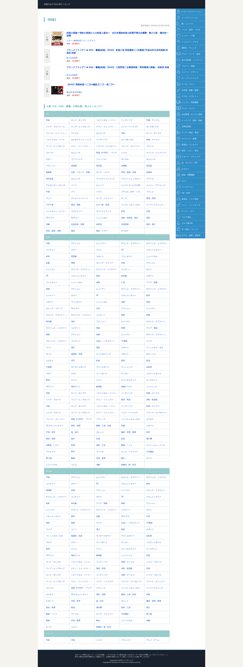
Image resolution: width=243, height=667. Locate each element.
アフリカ (150, 179)
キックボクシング (103, 354)
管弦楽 (149, 166)
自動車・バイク (52, 445)
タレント (100, 432)
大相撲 (49, 367)
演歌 (148, 218)
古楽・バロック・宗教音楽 (82, 172)
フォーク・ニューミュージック (57, 133)
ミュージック (151, 387)
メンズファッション (187, 18)
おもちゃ (182, 169)
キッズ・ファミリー (104, 198)
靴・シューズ (184, 24)
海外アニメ (75, 387)
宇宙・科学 (50, 432)
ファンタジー (126, 256)
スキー (74, 373)
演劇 (48, 224)
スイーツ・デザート (187, 72)
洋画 (148, 211)
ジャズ (124, 153)
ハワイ (99, 192)
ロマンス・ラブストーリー (132, 243)
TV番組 (124, 341)
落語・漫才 (151, 224)
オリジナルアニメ (128, 380)
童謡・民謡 (151, 198)
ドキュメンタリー (153, 250)
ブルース (150, 146)
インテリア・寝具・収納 (189, 120)
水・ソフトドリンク (187, 78)
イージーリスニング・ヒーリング (157, 205)
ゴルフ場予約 (184, 223)
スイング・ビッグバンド (156, 153)
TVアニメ (75, 218)
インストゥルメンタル (130, 205)
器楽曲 (74, 166)
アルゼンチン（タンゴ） (56, 185)
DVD (48, 237)
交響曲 (124, 166)
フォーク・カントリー (130, 146)
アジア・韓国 (151, 282)
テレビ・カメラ (185, 108)
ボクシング (151, 354)
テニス (74, 380)
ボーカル (125, 159)
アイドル (75, 133)
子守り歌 (49, 205)
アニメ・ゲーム (152, 640)
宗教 (123, 426)
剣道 (98, 360)
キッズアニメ (151, 380)
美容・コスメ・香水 (187, 151)
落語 (73, 231)
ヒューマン (101, 243)
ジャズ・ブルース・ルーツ (57, 127)
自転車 (149, 367)
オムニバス (101, 133)
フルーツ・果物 (185, 66)
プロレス (125, 354)
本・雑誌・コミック (187, 229)
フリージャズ (76, 159)
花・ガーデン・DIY (187, 163)
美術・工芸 (101, 445)
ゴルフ (49, 373)
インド (74, 185)
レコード (49, 633)
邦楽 (48, 120)
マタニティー (76, 211)
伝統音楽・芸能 (77, 224)
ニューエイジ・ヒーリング (57, 211)
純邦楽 (99, 224)
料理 (73, 445)
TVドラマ (50, 218)
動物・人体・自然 (103, 426)
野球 (48, 380)
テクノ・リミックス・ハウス (107, 127)
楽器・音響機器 (185, 175)
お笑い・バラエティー (105, 341)
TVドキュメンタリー (54, 426)
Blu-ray (49, 471)
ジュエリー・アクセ (187, 42)
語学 (148, 432)
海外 (73, 321)
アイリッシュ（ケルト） (131, 179)
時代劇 (124, 276)
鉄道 (123, 439)
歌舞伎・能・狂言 (128, 465)
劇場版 (99, 387)
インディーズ (126, 120)
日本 (98, 308)
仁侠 (123, 282)
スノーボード (101, 373)
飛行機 (149, 439)
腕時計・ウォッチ (186, 48)
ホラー (74, 250)
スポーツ (100, 256)
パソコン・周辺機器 (187, 102)
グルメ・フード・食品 (188, 54)
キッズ (124, 198)
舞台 (123, 458)
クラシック (50, 166)
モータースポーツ (78, 367)
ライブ (149, 341)
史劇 (48, 263)
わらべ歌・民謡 (102, 205)
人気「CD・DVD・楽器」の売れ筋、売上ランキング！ (74, 106)
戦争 (48, 256)
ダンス (49, 354)
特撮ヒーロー (126, 387)
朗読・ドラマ (101, 231)
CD (47, 114)
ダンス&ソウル (152, 127)
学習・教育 (101, 458)
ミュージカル (101, 218)
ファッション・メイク (155, 445)
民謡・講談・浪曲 (53, 231)
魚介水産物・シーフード (189, 60)
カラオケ (125, 231)
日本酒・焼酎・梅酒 (187, 90)
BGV (73, 451)
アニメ (49, 198)
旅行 (73, 439)
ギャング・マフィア (104, 263)
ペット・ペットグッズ (188, 205)
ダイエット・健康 (186, 138)
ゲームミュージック (79, 198)
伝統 (98, 439)
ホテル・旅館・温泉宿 (188, 235)
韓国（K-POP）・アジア (106, 153)
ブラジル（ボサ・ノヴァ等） (132, 192)
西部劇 (74, 256)
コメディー (50, 250)
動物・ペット (126, 445)
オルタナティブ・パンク (81, 140)
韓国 (48, 289)
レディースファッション (189, 11)
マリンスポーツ (102, 367)
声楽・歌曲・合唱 (128, 172)
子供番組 (150, 452)
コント (49, 347)
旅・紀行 (75, 432)
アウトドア (50, 452)
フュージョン (101, 159)
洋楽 (123, 133)
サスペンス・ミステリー (156, 243)
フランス (150, 192)
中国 (48, 192)
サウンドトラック (103, 211)
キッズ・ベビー (185, 211)
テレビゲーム (184, 187)
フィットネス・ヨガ (154, 347)
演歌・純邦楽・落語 (129, 218)
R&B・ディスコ (152, 120)
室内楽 (99, 166)
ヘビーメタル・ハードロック (107, 120)
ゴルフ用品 (183, 217)
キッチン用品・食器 (187, 132)
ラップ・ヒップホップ (80, 127)
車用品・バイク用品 (187, 199)
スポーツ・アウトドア (188, 157)
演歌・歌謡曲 (151, 400)
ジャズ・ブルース (53, 400)
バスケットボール (153, 373)
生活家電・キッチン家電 (189, 114)
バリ (73, 192)
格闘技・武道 (76, 354)
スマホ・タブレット (187, 96)
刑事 (148, 315)
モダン (49, 159)
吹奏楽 (149, 172)
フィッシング (126, 367)
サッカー (125, 373)
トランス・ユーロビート (106, 146)
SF (122, 250)
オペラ (149, 458)
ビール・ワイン (185, 84)
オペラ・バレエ (102, 172)
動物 (73, 458)
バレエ (74, 465)
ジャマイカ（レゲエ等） (131, 185)
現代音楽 (49, 179)
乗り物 (49, 458)
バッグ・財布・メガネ (188, 30)
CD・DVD (183, 193)
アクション (75, 243)
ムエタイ (49, 360)
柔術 (123, 360)
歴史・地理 (75, 426)
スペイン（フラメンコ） (156, 185)
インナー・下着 (185, 36)
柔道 (148, 360)
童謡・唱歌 (75, 205)
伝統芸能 (125, 224)
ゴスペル (49, 153)
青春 (73, 263)
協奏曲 (49, 172)
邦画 (123, 211)
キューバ (100, 185)
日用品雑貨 (183, 126)
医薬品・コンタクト (187, 144)
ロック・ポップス (78, 120)
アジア (99, 523)
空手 (73, 360)
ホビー (181, 181)
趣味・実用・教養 (128, 432)
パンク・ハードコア (129, 127)
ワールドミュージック (105, 179)
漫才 (73, 347)
